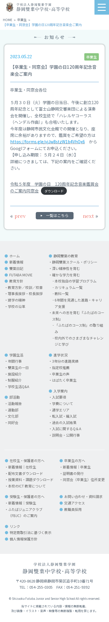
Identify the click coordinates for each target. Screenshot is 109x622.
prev (18, 216)
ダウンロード (54, 191)
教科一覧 (62, 293)
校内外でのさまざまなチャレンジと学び (79, 341)
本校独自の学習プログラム (76, 280)
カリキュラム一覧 (69, 287)
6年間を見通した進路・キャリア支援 (78, 303)
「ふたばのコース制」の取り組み (79, 328)
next (90, 216)
